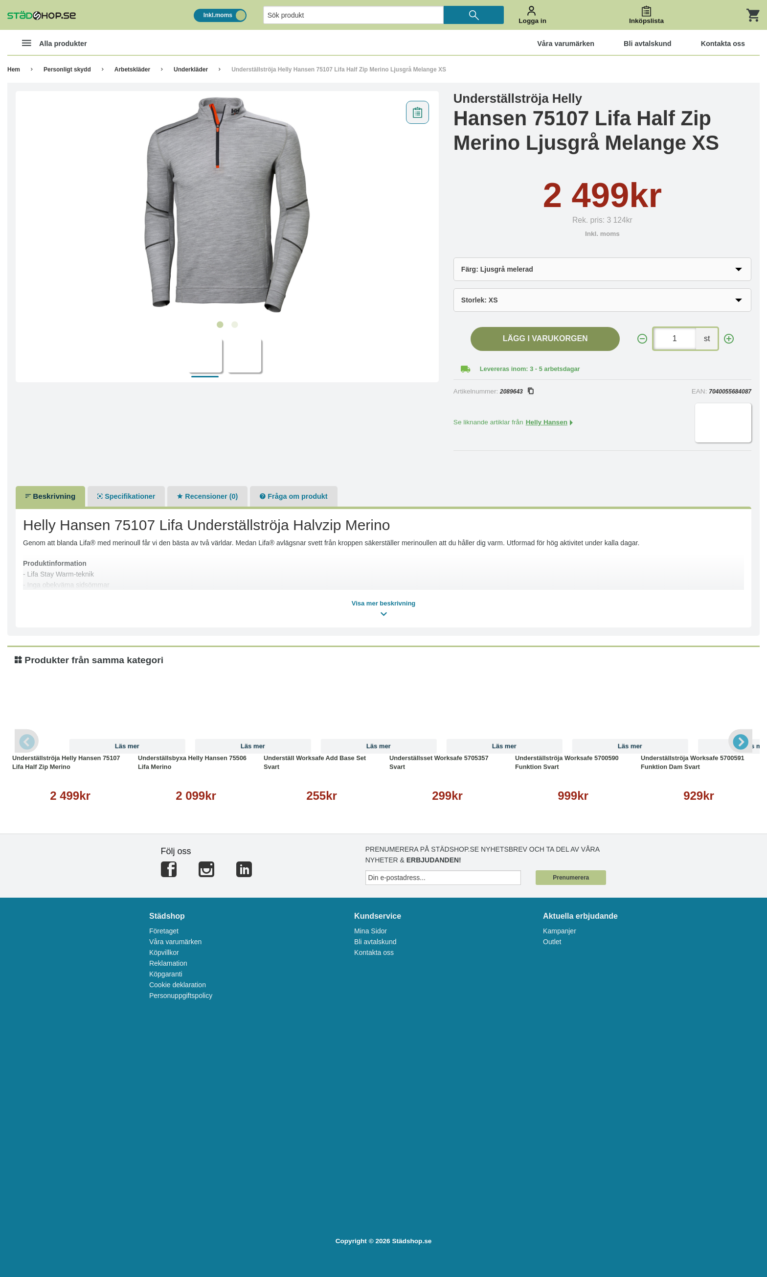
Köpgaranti (165, 974)
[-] (642, 339)
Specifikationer (126, 496)
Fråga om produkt (293, 496)
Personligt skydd (67, 69)
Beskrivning (50, 496)
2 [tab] (234, 325)
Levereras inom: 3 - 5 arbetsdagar (530, 368)
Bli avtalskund (375, 942)
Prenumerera (571, 877)
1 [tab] (220, 325)
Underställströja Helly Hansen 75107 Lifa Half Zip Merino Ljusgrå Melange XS (338, 69)
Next (740, 741)
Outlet (552, 942)
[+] (729, 339)
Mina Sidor (370, 931)
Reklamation (168, 963)
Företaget (164, 931)
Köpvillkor (164, 952)
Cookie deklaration (177, 985)
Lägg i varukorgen (545, 338)
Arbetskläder (132, 69)
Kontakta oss (374, 952)
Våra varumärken (175, 942)
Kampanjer (559, 931)
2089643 (516, 391)
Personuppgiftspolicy (180, 995)
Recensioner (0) (207, 496)
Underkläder (191, 69)
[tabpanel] (227, 206)
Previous (27, 741)
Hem (13, 69)
